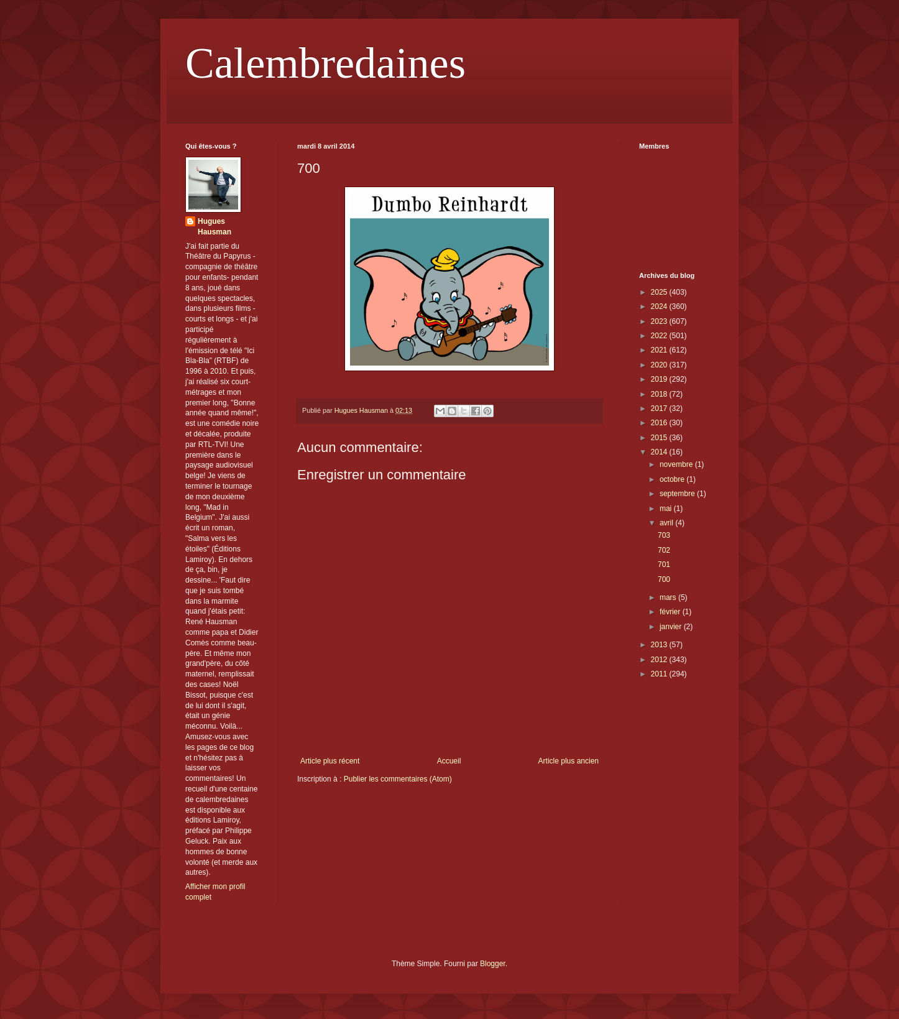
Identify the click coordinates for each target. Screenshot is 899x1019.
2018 (660, 394)
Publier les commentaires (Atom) (398, 779)
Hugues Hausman (214, 226)
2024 (660, 306)
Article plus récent (329, 761)
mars (669, 597)
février (671, 611)
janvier (672, 626)
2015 (660, 437)
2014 (660, 452)
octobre (673, 479)
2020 (660, 365)
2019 (660, 379)
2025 (660, 292)
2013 (660, 644)
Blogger (492, 963)
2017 (660, 408)
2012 (660, 659)
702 (664, 550)
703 (664, 535)
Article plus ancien (568, 761)
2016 (660, 422)
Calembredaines (325, 63)
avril (667, 523)
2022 (660, 335)
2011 (660, 674)
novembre (677, 464)
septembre (678, 493)
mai (667, 508)
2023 (660, 321)
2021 (660, 350)
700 (664, 579)
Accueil (449, 761)
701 (664, 564)
